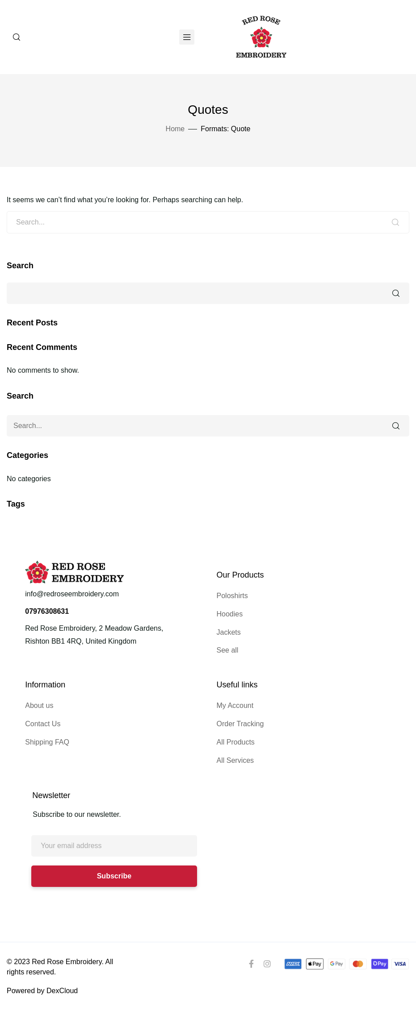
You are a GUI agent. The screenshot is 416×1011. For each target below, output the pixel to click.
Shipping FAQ (47, 742)
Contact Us (42, 724)
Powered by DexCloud (42, 990)
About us (39, 705)
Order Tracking (240, 724)
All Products (236, 742)
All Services (235, 760)
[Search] (16, 37)
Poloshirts (232, 595)
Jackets (229, 632)
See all (228, 650)
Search (20, 265)
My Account (235, 705)
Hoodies (230, 614)
